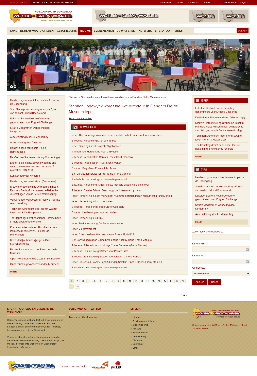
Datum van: (198, 243)
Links (179, 30)
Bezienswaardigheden (37, 30)
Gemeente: (198, 267)
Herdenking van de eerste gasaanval (99, 179)
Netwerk (145, 30)
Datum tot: (198, 255)
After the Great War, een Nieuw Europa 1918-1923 (103, 234)
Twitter (206, 2)
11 (130, 281)
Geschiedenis (67, 30)
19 (177, 281)
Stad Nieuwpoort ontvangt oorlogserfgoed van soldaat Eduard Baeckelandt (33, 111)
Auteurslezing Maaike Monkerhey (29, 137)
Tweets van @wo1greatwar (83, 317)
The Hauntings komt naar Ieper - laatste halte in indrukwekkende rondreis (35, 219)
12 (136, 281)
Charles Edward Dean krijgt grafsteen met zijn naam (107, 190)
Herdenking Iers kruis (87, 218)
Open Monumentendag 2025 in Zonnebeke (35, 258)
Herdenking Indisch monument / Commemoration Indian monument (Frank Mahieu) (122, 196)
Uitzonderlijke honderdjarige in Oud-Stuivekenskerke (30, 242)
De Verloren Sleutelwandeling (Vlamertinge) (35, 157)
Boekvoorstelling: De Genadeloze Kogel (97, 223)
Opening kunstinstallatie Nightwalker (96, 146)
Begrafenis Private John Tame (94, 168)
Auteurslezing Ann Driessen (25, 142)
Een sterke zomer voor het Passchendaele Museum (33, 251)
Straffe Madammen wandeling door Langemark (30, 129)
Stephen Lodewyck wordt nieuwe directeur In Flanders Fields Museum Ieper (123, 97)
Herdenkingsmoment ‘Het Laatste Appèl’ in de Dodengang (34, 102)
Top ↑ (184, 295)
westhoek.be (18, 2)
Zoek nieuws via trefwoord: (207, 231)
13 (142, 281)
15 (153, 281)
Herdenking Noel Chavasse (95, 151)
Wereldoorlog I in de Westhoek (53, 2)
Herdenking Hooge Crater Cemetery (98, 207)
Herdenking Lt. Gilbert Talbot (94, 140)
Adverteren (166, 2)
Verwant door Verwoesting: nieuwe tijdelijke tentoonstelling (35, 201)
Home (13, 30)
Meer (13, 271)
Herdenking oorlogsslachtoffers (95, 212)
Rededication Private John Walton (96, 162)
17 (165, 281)
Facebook (193, 2)
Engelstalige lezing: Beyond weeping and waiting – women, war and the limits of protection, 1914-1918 (33, 166)
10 (124, 281)
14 (148, 281)
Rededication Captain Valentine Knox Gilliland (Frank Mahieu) (112, 240)
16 (159, 281)
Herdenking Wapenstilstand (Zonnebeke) (33, 181)
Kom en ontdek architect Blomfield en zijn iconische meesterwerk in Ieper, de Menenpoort (33, 231)
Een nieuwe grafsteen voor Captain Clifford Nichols (106, 256)
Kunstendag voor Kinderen (25, 175)
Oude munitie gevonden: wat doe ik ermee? (34, 264)
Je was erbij (126, 30)
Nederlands (230, 2)
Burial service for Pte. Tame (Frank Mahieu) (101, 173)
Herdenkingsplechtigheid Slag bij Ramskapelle (28, 149)
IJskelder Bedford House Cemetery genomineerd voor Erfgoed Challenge (31, 120)
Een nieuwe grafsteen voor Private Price (100, 251)
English (244, 2)
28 (77, 286)
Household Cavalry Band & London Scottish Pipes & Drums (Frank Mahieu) (117, 262)
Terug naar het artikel (80, 118)
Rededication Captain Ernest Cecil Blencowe (103, 157)
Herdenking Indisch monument (92, 201)
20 (183, 281)
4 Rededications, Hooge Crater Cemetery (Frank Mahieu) (109, 245)
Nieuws (85, 30)
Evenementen (104, 30)
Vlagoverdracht (84, 229)
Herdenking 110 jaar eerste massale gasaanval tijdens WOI (110, 184)
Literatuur (163, 30)
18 (171, 281)
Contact (180, 2)
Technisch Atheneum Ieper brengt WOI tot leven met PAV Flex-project (33, 210)
